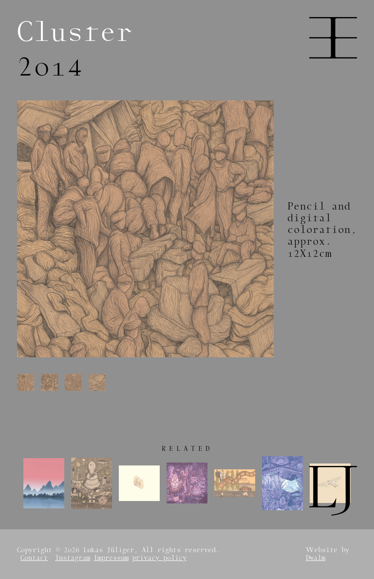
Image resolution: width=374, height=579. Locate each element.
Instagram (72, 558)
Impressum (111, 558)
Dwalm (315, 558)
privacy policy (159, 558)
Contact (34, 558)
